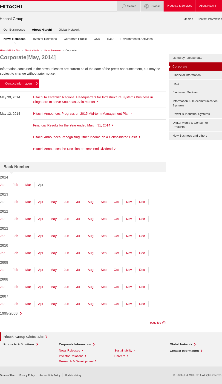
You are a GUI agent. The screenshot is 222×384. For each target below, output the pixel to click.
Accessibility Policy (50, 375)
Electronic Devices (185, 92)
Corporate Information (75, 344)
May (53, 202)
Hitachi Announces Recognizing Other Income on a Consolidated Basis (85, 137)
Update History (73, 375)
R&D (110, 39)
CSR (97, 39)
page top (155, 322)
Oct (116, 202)
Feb (15, 185)
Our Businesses (14, 29)
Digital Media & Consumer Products (190, 125)
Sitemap (188, 19)
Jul (78, 202)
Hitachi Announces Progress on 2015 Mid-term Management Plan (81, 113)
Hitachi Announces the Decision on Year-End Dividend (73, 149)
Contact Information (210, 19)
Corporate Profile (75, 39)
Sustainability (123, 350)
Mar (28, 185)
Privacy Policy (27, 375)
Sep (104, 202)
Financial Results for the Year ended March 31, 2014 (71, 125)
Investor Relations (44, 39)
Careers (119, 356)
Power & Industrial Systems (191, 114)
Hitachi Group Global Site (23, 337)
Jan (2, 185)
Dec (142, 202)
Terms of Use (7, 375)
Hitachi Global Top (10, 50)
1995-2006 (9, 313)
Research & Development (76, 361)
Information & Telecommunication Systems (195, 103)
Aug (91, 202)
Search (128, 6)
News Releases (52, 50)
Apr (40, 202)
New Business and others (190, 135)
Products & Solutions (19, 344)
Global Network (69, 29)
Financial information (187, 75)
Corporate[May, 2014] (28, 57)
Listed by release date (187, 57)
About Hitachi (207, 5)
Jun (66, 202)
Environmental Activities (136, 39)
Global (151, 6)
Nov (129, 202)
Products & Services (179, 5)
